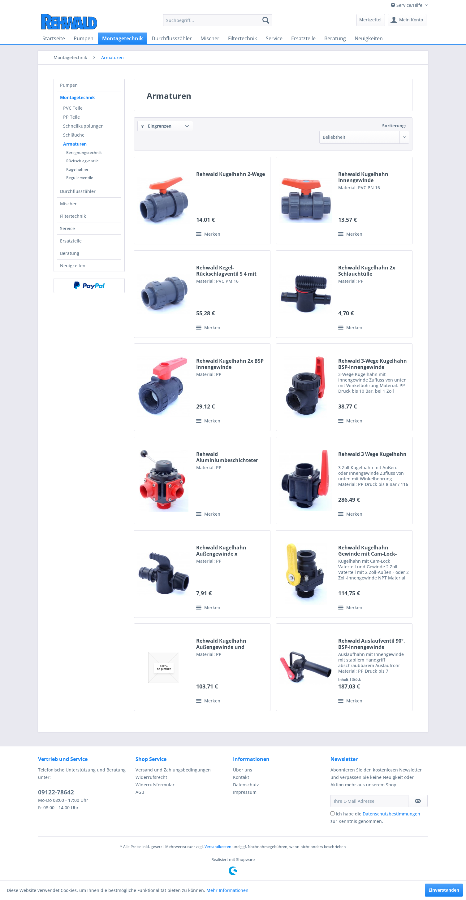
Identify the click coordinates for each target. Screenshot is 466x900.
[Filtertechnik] (242, 38)
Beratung (69, 253)
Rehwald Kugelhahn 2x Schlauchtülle (366, 270)
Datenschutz (246, 785)
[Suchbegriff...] (217, 20)
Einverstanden (444, 890)
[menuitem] (217, 20)
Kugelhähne (77, 169)
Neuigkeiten (72, 266)
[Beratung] (335, 38)
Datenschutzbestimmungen (391, 814)
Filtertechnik (73, 216)
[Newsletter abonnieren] (418, 801)
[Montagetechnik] (122, 38)
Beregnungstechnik (84, 152)
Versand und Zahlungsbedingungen (173, 770)
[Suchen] (265, 20)
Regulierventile (79, 177)
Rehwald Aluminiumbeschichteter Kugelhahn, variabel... (227, 457)
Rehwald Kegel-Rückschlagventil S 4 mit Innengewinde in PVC (226, 270)
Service (67, 228)
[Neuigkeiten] (368, 38)
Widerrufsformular (155, 785)
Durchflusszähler (78, 191)
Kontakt (241, 777)
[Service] (274, 38)
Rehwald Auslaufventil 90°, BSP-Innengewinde (371, 644)
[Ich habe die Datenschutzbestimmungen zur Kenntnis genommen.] (332, 813)
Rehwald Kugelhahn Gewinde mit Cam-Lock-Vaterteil (367, 550)
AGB (140, 792)
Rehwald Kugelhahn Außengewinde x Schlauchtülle (221, 550)
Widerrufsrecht (151, 777)
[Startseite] (53, 38)
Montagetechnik (77, 97)
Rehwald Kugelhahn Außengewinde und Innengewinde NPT (221, 644)
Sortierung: (394, 126)
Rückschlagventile (82, 161)
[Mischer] (210, 38)
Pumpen (69, 85)
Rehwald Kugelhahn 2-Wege (230, 174)
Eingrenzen (156, 126)
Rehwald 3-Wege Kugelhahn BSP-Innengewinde (372, 364)
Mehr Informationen (227, 890)
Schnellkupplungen (83, 126)
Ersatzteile (71, 241)
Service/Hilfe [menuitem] (407, 5)
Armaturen (75, 144)
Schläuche (73, 135)
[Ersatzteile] (303, 38)
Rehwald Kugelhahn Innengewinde (363, 177)
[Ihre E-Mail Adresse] (369, 801)
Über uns (242, 770)
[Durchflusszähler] (171, 38)
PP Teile (71, 117)
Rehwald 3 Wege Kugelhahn (372, 454)
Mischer (68, 204)
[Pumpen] (83, 38)
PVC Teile (73, 108)
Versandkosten (218, 846)
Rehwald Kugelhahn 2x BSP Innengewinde (230, 364)
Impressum (245, 792)
